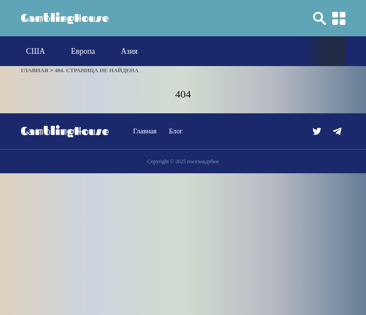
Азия (129, 51)
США (35, 51)
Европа (83, 51)
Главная (145, 131)
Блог (176, 131)
